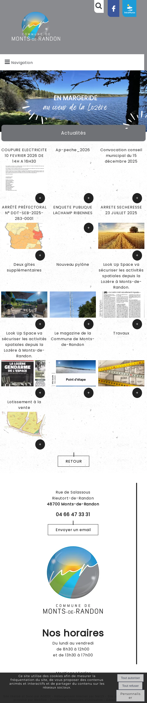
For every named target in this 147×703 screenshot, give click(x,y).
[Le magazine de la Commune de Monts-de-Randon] (73, 345)
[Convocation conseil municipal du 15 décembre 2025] (121, 156)
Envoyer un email (73, 530)
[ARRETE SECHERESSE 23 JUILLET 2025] (121, 210)
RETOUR (74, 461)
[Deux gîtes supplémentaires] (24, 276)
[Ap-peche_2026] (73, 156)
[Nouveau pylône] (73, 276)
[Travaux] (121, 345)
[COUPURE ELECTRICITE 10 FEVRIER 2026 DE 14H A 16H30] (24, 156)
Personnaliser (130, 695)
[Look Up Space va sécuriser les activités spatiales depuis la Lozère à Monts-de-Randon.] (121, 276)
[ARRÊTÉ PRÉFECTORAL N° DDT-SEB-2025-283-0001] (24, 213)
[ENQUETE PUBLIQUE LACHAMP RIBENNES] (73, 213)
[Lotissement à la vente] (24, 405)
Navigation (22, 62)
